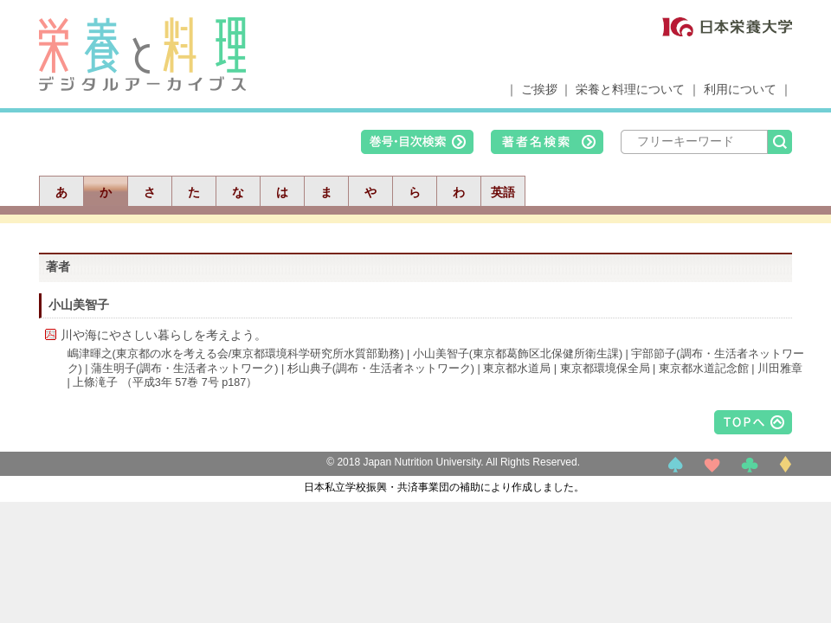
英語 (503, 192)
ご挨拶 (539, 89)
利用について (740, 89)
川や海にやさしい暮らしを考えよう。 (164, 335)
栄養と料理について (630, 89)
